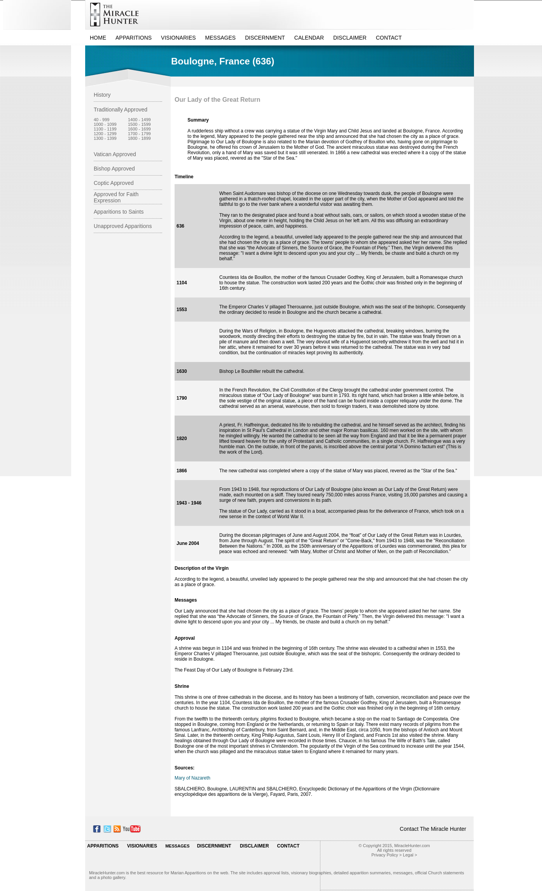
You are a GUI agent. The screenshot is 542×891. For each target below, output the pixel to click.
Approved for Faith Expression (116, 197)
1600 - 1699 (139, 129)
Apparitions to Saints (118, 212)
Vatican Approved (115, 154)
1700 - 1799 (139, 133)
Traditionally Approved (120, 109)
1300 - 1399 (105, 138)
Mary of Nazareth (192, 778)
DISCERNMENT (265, 38)
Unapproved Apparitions (123, 226)
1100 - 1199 (105, 129)
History (102, 95)
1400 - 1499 (139, 119)
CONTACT (389, 38)
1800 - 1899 (139, 138)
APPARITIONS (133, 38)
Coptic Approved (114, 183)
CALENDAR (309, 38)
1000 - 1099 (105, 124)
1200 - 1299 (105, 133)
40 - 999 (101, 119)
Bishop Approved (114, 168)
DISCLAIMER (350, 38)
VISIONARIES (178, 38)
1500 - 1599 (139, 124)
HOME (98, 38)
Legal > (410, 855)
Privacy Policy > (386, 855)
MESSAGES (220, 38)
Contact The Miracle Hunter (433, 829)
